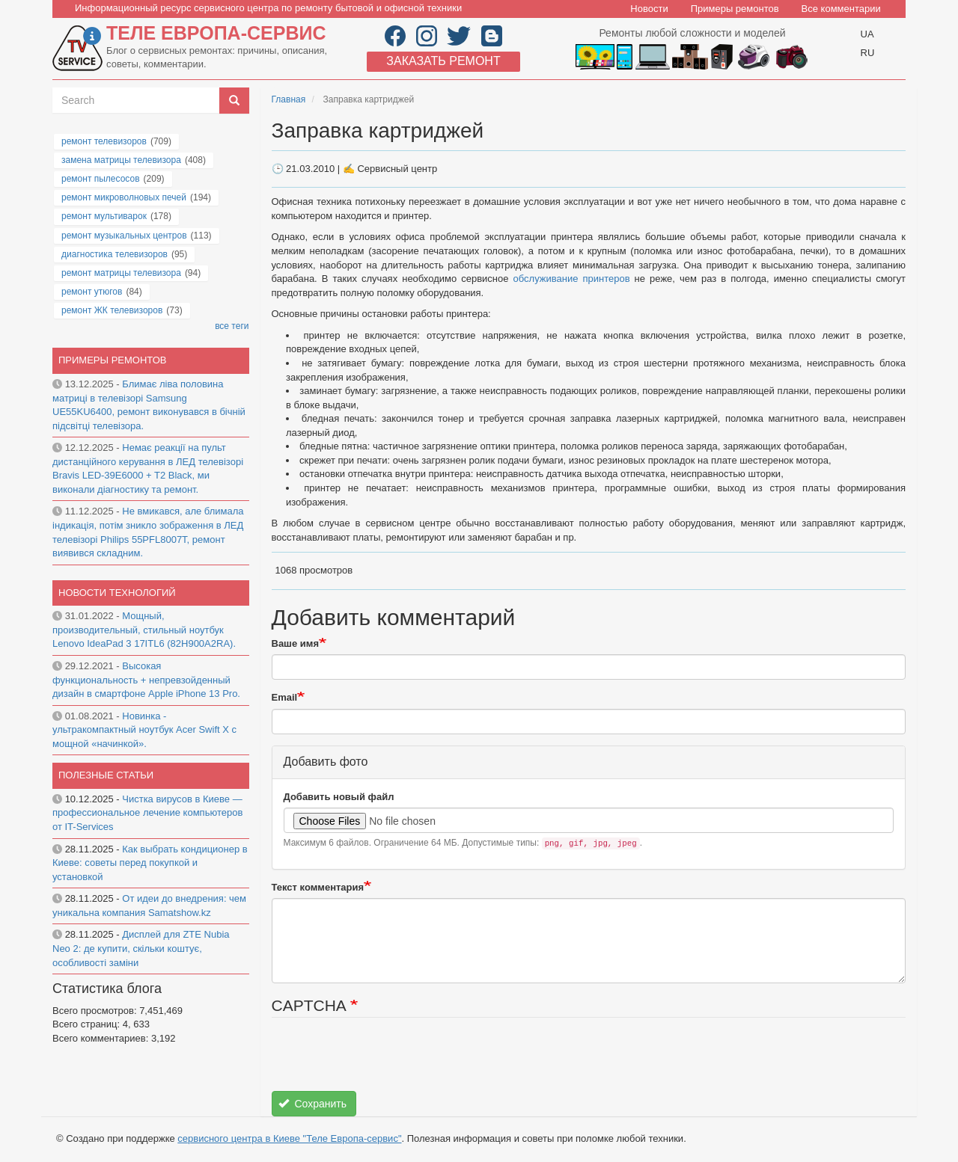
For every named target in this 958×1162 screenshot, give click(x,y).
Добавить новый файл (339, 796)
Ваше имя (296, 643)
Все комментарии (841, 8)
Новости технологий (117, 592)
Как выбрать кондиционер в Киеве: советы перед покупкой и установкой (150, 862)
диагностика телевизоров (114, 254)
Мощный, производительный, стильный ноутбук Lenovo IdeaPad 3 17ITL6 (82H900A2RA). (144, 629)
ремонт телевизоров (104, 141)
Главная (289, 99)
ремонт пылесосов (100, 178)
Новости (649, 8)
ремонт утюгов (91, 291)
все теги (231, 326)
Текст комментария (318, 887)
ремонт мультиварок (104, 216)
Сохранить (312, 1104)
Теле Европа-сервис (216, 32)
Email (285, 697)
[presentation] (385, 1062)
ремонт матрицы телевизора (121, 273)
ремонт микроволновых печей (123, 197)
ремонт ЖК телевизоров (111, 310)
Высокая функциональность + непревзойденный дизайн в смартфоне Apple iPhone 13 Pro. (146, 679)
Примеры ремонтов (735, 8)
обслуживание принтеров (571, 278)
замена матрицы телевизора (121, 160)
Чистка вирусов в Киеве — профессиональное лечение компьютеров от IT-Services (147, 812)
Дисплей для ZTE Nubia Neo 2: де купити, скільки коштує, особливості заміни (141, 948)
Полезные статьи (105, 775)
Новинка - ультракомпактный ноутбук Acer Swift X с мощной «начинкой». (144, 729)
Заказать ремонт (443, 61)
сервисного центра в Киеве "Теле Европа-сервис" (289, 1138)
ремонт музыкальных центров (124, 235)
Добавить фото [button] (326, 761)
